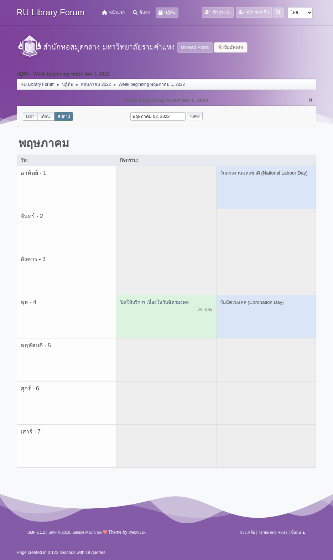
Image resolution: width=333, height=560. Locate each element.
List (30, 116)
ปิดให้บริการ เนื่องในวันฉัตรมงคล (154, 302)
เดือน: (46, 116)
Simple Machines (87, 532)
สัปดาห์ (64, 116)
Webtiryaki (137, 532)
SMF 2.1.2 (36, 532)
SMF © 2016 (59, 532)
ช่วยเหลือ (247, 532)
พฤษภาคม (44, 143)
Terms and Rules (273, 532)
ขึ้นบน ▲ (298, 532)
